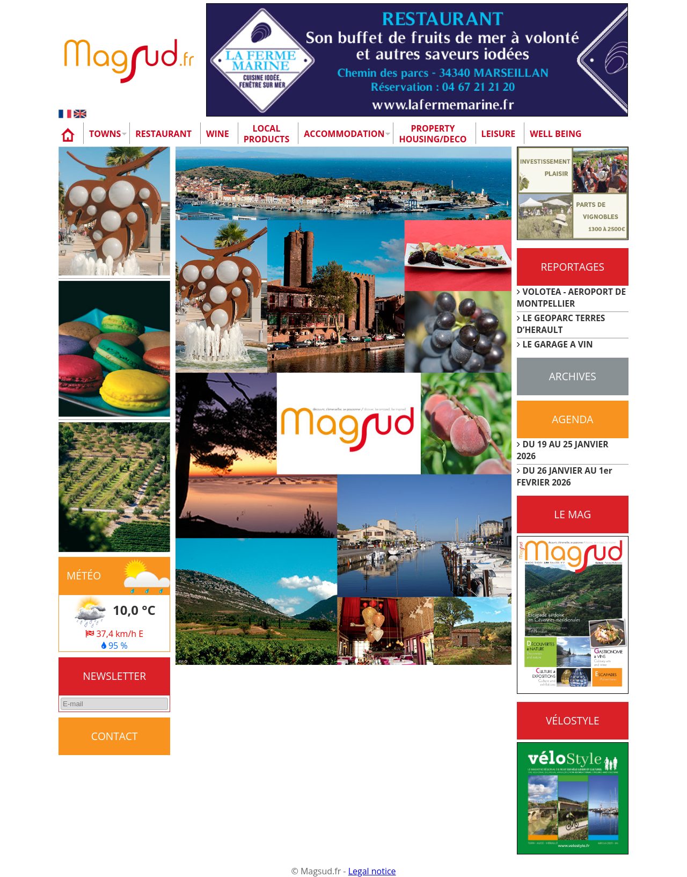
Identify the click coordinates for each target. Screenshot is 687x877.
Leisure (498, 134)
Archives (572, 376)
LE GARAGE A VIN (558, 344)
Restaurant (163, 134)
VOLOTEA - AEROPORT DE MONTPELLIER (571, 297)
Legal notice (372, 871)
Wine (217, 134)
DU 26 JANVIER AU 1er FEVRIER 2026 (564, 476)
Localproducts (267, 133)
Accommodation (344, 134)
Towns (105, 134)
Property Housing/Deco (432, 133)
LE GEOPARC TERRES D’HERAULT (561, 324)
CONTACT (114, 736)
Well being (555, 134)
